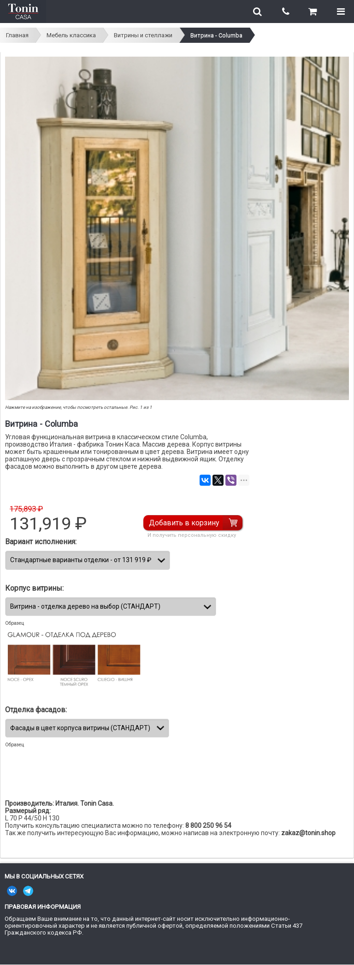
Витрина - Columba (216, 35)
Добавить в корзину (184, 522)
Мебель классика (71, 35)
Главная (17, 35)
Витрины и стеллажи (143, 35)
